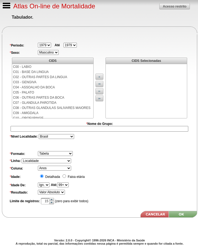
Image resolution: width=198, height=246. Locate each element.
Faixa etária (76, 177)
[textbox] (47, 201)
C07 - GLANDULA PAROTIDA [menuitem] (35, 103)
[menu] (53, 91)
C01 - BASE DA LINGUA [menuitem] (31, 72)
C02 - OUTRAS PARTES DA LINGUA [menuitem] (40, 77)
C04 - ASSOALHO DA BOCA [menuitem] (34, 87)
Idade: (16, 177)
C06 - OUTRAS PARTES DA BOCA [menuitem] (38, 97)
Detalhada (52, 177)
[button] (174, 6)
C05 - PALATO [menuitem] (23, 92)
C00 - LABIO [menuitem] (22, 67)
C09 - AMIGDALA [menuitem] (25, 113)
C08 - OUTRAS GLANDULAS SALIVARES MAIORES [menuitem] (52, 108)
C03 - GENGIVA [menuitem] (24, 82)
